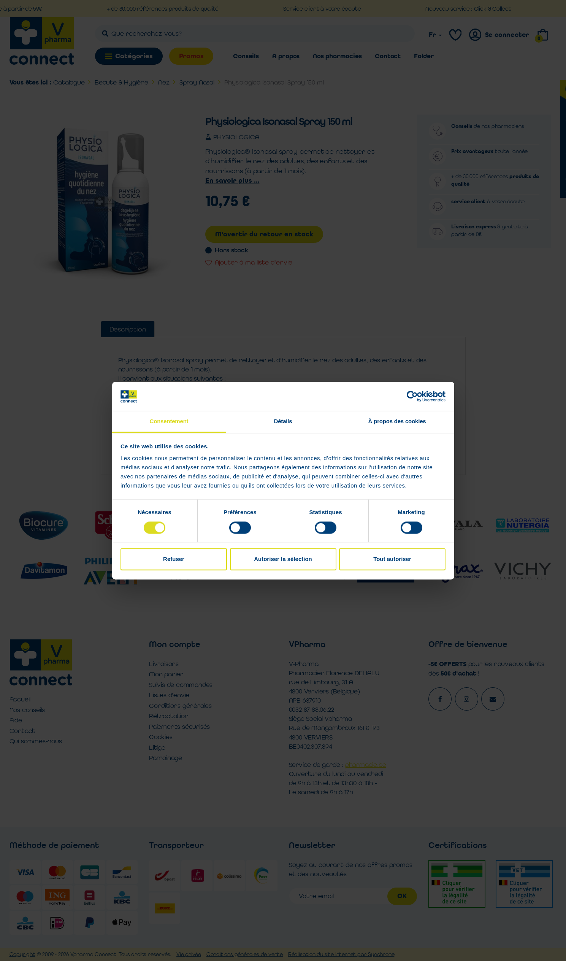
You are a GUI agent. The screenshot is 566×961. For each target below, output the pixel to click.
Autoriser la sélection (283, 559)
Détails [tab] (283, 421)
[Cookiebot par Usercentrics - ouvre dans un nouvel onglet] (412, 396)
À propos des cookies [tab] (397, 421)
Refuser (173, 559)
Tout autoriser (392, 559)
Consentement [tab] (169, 421)
